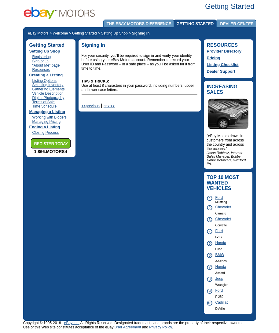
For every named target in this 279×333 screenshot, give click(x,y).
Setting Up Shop (114, 33)
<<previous (91, 106)
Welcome (60, 33)
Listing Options (44, 81)
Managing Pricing (46, 121)
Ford (219, 198)
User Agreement (128, 327)
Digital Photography (48, 98)
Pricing (213, 58)
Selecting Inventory (48, 85)
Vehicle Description (48, 93)
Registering (41, 57)
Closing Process (45, 132)
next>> (109, 106)
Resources (41, 70)
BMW (219, 255)
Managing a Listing (47, 111)
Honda (220, 243)
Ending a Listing (44, 127)
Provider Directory (224, 51)
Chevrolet (221, 207)
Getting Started (84, 33)
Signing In (40, 61)
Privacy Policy (160, 327)
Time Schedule (44, 106)
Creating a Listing (46, 75)
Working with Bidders (49, 117)
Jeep (219, 278)
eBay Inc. (71, 323)
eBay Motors (38, 33)
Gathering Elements (48, 89)
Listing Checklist (223, 64)
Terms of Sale (43, 102)
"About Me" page (46, 65)
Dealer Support (221, 71)
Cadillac (222, 302)
